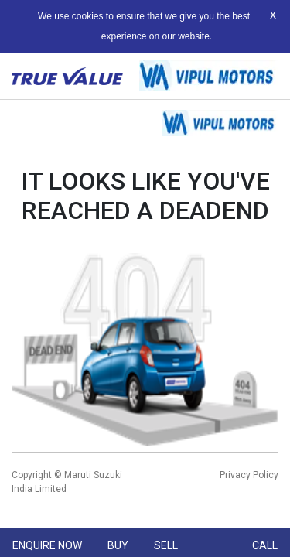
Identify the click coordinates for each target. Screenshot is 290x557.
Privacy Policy (249, 475)
